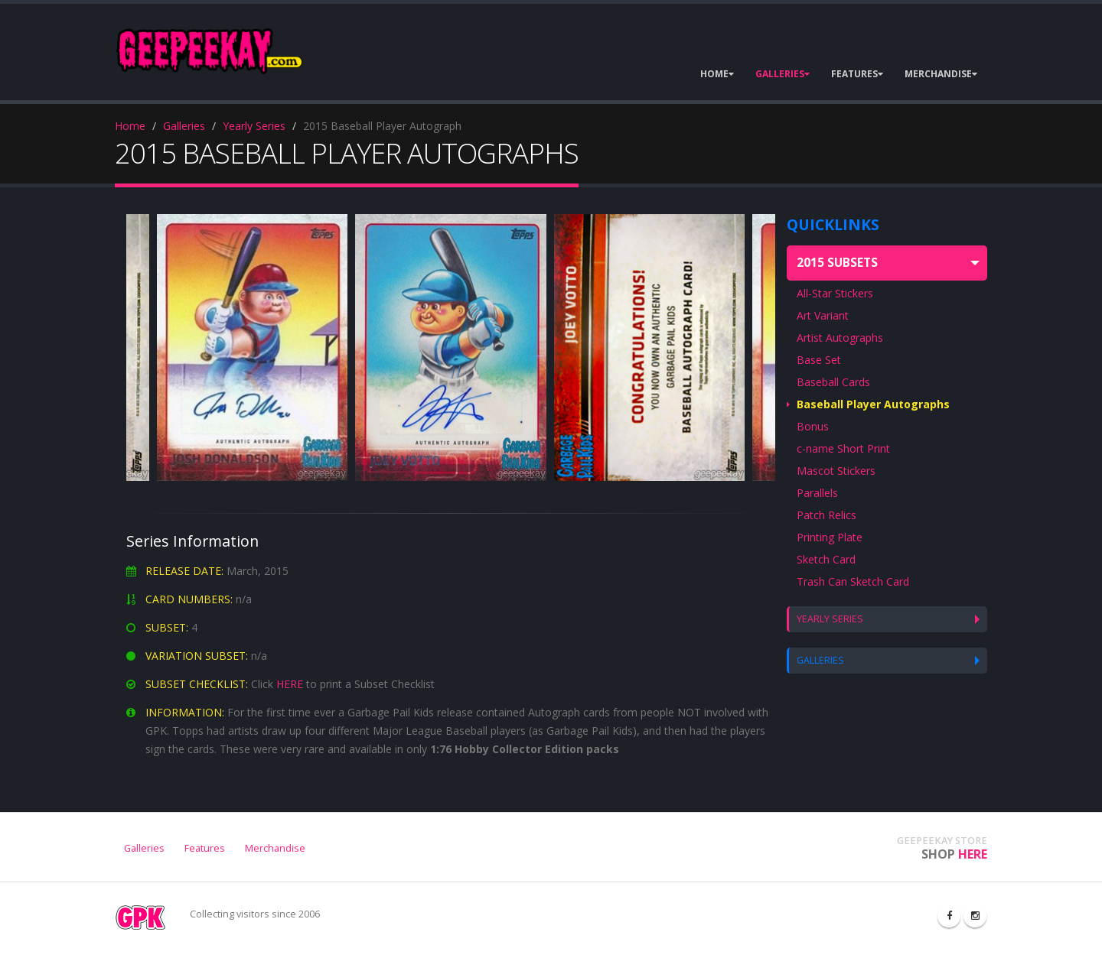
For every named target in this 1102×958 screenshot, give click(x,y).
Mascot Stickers (836, 470)
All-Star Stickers (835, 293)
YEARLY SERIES (830, 618)
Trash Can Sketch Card (853, 581)
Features (204, 848)
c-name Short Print (843, 448)
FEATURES (857, 73)
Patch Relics (826, 515)
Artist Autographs (840, 337)
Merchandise (275, 848)
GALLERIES (782, 73)
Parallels (817, 492)
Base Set (819, 359)
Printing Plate (829, 537)
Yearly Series (254, 126)
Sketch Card (826, 559)
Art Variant (823, 315)
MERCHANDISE (941, 73)
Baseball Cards (833, 382)
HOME (717, 73)
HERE (289, 684)
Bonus (813, 426)
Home (130, 126)
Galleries (184, 126)
